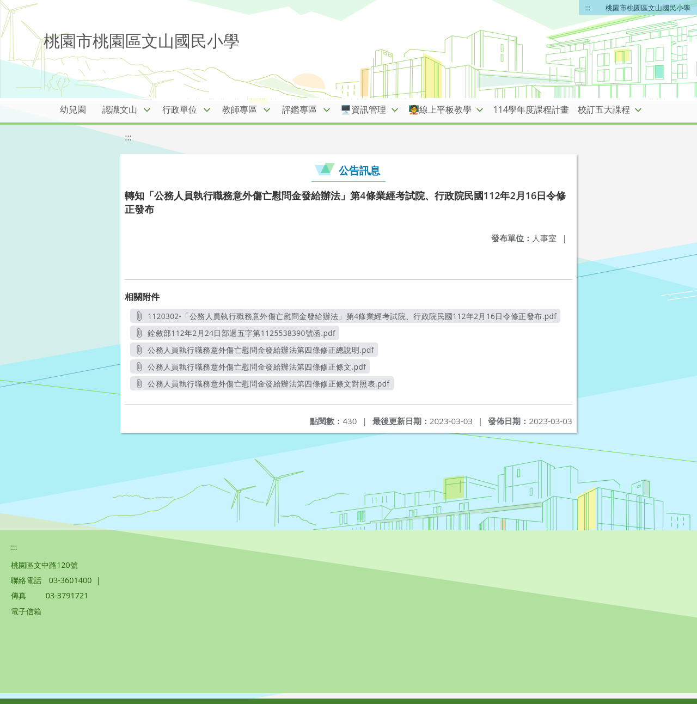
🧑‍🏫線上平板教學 (440, 109)
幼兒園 (73, 109)
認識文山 (119, 109)
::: (588, 8)
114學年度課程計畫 (531, 109)
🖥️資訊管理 (363, 109)
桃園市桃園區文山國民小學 (648, 8)
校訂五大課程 (604, 109)
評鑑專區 (299, 109)
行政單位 (179, 109)
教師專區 (239, 109)
